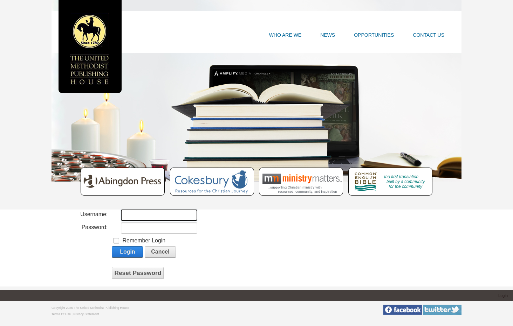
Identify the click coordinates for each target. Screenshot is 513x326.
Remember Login (143, 240)
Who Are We (285, 35)
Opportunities (374, 35)
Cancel (160, 252)
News (327, 35)
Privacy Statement (86, 314)
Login (127, 252)
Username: (94, 214)
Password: (95, 227)
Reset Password (137, 272)
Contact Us (428, 35)
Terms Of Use (61, 314)
